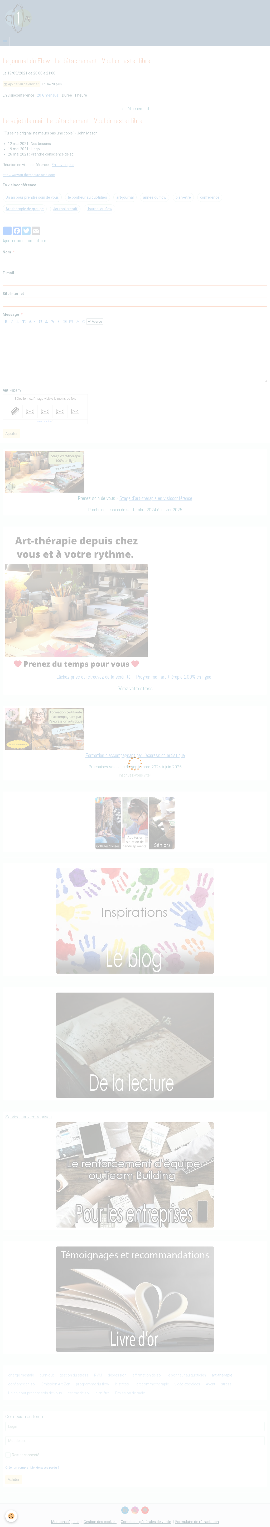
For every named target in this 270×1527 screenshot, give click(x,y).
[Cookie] (11, 1516)
